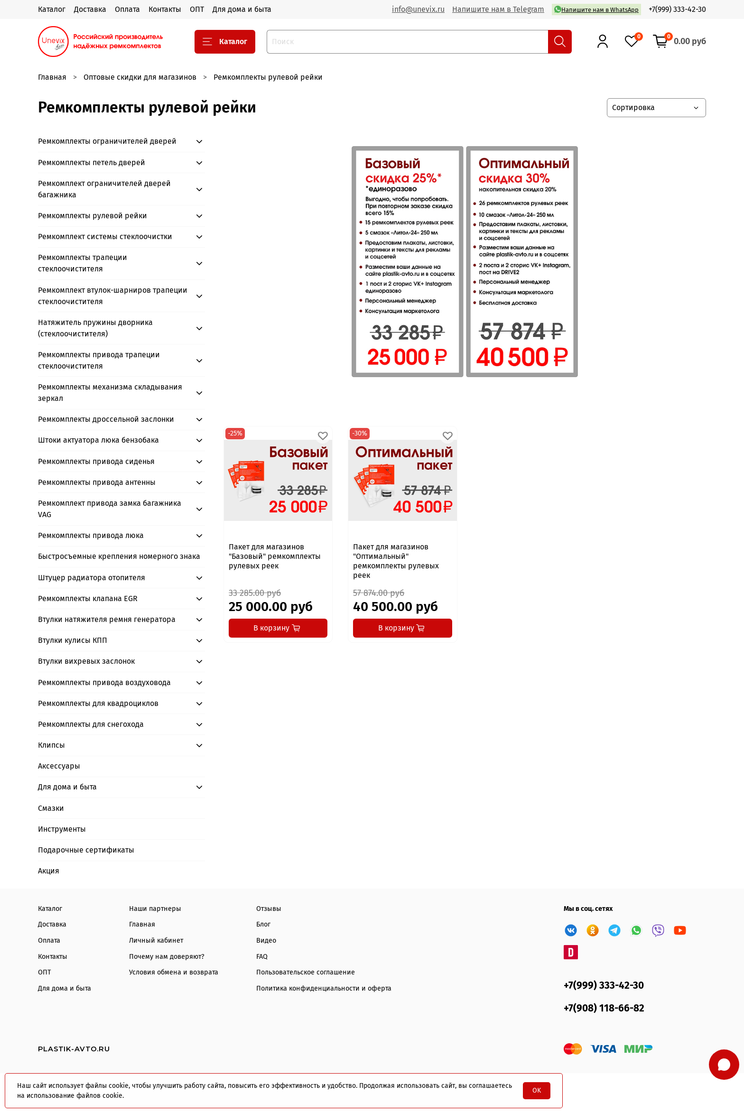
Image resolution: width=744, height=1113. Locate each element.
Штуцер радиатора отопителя (91, 577)
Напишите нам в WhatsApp (596, 9)
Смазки (51, 808)
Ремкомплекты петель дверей (91, 162)
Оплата (127, 9)
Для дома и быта (242, 9)
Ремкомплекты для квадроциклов (98, 703)
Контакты (165, 9)
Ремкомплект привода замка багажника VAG (109, 509)
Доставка (90, 9)
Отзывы (268, 909)
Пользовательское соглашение (305, 972)
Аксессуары (59, 765)
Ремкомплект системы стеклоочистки (105, 236)
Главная (52, 77)
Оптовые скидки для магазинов (140, 77)
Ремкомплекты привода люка (91, 535)
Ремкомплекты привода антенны (97, 482)
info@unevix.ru (418, 9)
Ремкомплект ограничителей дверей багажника (104, 189)
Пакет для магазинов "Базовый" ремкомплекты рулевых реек (275, 556)
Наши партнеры (155, 909)
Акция (48, 870)
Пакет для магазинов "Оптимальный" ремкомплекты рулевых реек (396, 561)
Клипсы (51, 745)
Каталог (51, 9)
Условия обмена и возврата (173, 972)
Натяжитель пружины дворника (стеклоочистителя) (95, 328)
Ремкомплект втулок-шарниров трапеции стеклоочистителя (112, 296)
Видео (266, 941)
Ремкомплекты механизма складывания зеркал (110, 392)
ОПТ (197, 9)
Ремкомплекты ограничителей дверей (107, 141)
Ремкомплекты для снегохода (91, 724)
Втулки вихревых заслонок (86, 661)
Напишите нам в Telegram (498, 9)
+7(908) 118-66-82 (604, 1008)
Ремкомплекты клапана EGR (88, 598)
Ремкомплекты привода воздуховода (104, 682)
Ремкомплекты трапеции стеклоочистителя (82, 263)
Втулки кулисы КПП (72, 640)
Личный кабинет (156, 941)
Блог (263, 924)
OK (536, 1090)
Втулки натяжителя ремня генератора (107, 619)
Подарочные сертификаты (86, 849)
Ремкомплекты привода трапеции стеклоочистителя (99, 360)
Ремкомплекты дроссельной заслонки (106, 419)
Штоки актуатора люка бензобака (98, 440)
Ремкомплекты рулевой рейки (92, 215)
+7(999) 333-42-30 (677, 9)
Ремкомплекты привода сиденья (96, 461)
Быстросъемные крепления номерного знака (119, 556)
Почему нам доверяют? (167, 957)
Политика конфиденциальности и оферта (323, 988)
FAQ (262, 957)
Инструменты (62, 829)
